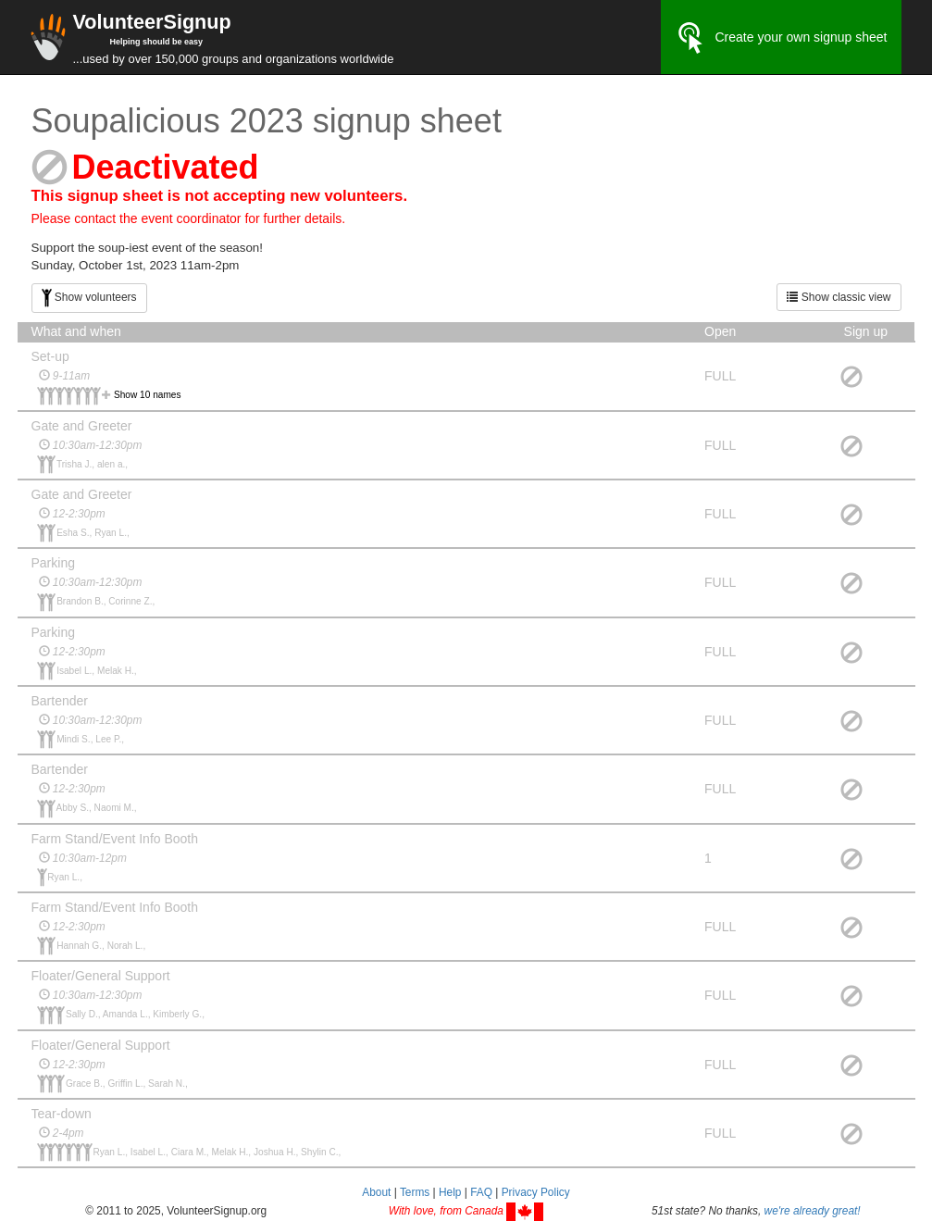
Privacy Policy (536, 1192)
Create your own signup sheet (781, 38)
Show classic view (838, 297)
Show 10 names (147, 395)
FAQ (481, 1192)
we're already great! (812, 1210)
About (376, 1192)
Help (450, 1192)
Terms (414, 1192)
